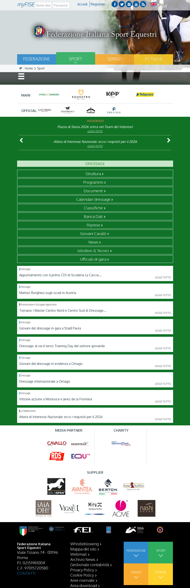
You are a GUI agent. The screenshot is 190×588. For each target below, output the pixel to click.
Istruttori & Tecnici (93, 250)
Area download (83, 585)
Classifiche (93, 207)
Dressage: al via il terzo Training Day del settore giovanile (62, 346)
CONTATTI (26, 572)
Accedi (82, 4)
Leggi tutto (95, 131)
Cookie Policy (82, 574)
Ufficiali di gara (93, 258)
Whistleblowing (84, 543)
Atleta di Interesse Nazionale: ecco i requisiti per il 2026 (95, 141)
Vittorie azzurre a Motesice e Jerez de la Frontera (55, 399)
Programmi (93, 182)
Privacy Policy (82, 569)
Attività (153, 59)
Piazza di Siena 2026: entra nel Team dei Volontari (95, 127)
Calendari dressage (93, 199)
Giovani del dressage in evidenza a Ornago (51, 364)
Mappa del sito (83, 548)
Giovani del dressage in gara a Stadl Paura (50, 328)
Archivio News (82, 559)
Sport (75, 59)
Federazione (36, 59)
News (93, 241)
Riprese (93, 224)
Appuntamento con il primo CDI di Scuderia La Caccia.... (60, 275)
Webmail (78, 554)
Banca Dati (93, 216)
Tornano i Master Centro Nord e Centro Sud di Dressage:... (62, 310)
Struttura (93, 173)
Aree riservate (82, 580)
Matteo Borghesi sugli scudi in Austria (47, 293)
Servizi (114, 59)
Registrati (98, 4)
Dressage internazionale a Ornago (44, 381)
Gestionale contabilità (89, 564)
